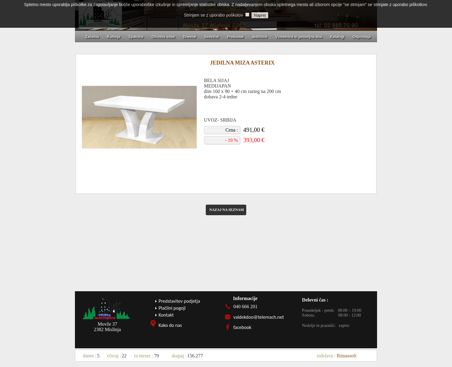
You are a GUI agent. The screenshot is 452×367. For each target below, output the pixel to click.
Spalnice (135, 37)
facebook (242, 327)
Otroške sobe (163, 37)
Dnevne (189, 37)
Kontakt (166, 315)
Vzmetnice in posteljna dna (299, 37)
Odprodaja (362, 37)
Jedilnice (259, 37)
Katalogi (337, 37)
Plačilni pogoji (172, 308)
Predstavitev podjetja (179, 301)
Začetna (92, 37)
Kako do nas (170, 325)
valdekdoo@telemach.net (258, 317)
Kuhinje (113, 37)
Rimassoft (347, 355)
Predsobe (235, 37)
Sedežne (211, 37)
